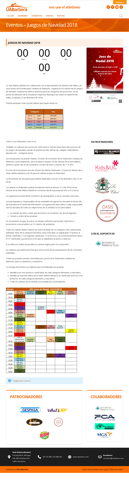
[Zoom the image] (16, 4)
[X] (112, 7)
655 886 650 (57, 457)
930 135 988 (47, 457)
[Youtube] (117, 7)
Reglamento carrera (21, 381)
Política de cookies (116, 469)
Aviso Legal (103, 469)
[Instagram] (121, 7)
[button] (121, 16)
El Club (11, 16)
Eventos (49, 16)
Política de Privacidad (90, 469)
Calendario (23, 16)
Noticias (61, 16)
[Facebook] (108, 7)
